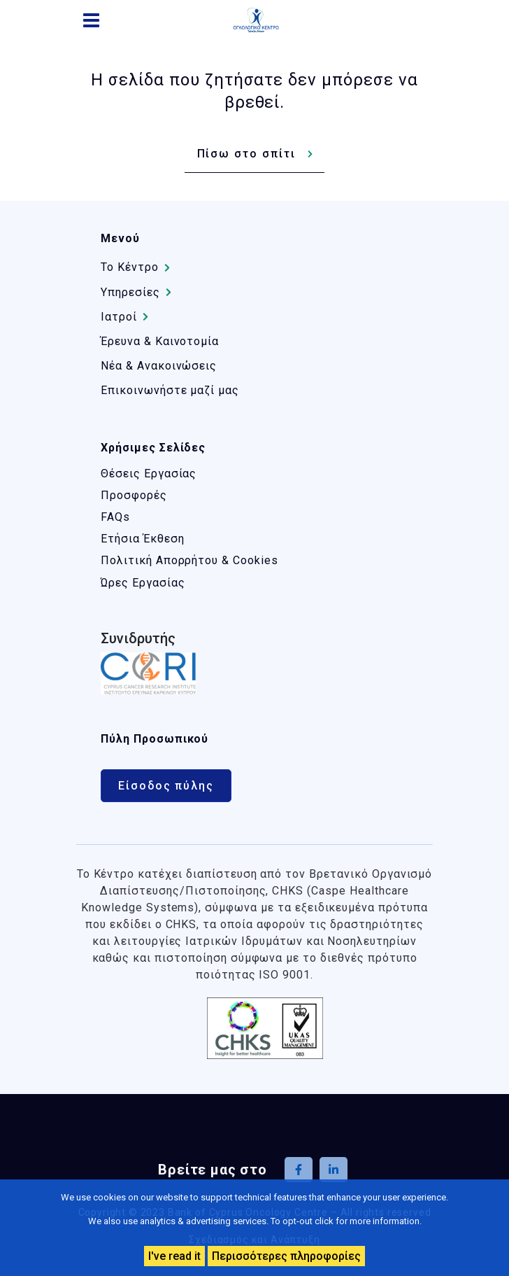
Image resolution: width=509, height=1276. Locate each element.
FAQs (115, 517)
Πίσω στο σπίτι (246, 153)
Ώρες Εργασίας (143, 582)
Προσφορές (134, 495)
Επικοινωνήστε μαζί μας (170, 390)
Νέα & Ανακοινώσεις (159, 365)
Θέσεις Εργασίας (148, 473)
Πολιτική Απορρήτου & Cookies (189, 560)
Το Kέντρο (130, 267)
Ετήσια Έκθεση (142, 538)
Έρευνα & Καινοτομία (160, 341)
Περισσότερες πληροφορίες (286, 1256)
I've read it (174, 1256)
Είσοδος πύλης (166, 785)
